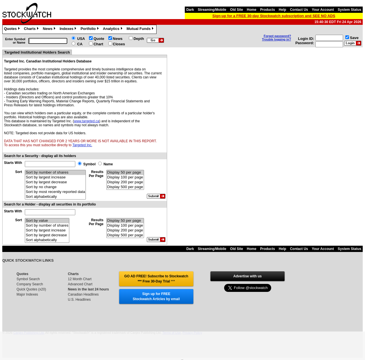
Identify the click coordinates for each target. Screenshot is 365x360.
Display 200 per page (125, 182)
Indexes (69, 29)
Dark (190, 10)
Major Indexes (27, 294)
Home (251, 10)
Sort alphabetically (55, 196)
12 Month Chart (80, 279)
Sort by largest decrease (55, 182)
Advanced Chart (80, 284)
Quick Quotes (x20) (31, 289)
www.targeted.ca (86, 121)
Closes (119, 44)
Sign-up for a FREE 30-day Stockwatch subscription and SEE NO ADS (273, 16)
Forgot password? (277, 36)
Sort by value (47, 220)
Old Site (236, 10)
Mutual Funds (141, 29)
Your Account (323, 10)
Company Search (30, 284)
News (50, 29)
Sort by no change (55, 187)
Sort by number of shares (55, 172)
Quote (99, 38)
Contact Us (299, 10)
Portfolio (90, 29)
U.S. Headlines (79, 300)
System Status (349, 10)
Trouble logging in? (276, 39)
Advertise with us (247, 276)
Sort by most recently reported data (55, 192)
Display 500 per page (125, 187)
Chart (98, 44)
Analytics (113, 29)
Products (267, 10)
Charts (32, 29)
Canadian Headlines (83, 294)
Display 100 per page (125, 177)
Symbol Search (28, 279)
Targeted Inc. (82, 145)
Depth (138, 38)
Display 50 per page (125, 172)
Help (282, 10)
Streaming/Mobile (212, 10)
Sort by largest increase (55, 177)
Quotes (12, 29)
